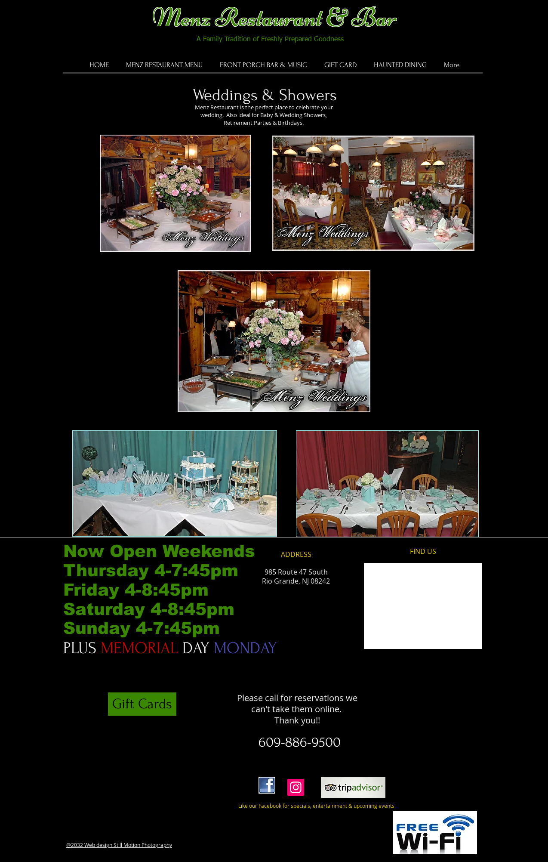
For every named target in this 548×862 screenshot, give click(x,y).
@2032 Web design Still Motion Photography (119, 844)
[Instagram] (295, 787)
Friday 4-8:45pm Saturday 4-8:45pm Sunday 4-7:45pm (148, 609)
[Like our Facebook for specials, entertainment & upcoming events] (312, 806)
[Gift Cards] (142, 704)
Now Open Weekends (162, 551)
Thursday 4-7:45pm (150, 570)
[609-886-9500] (300, 742)
